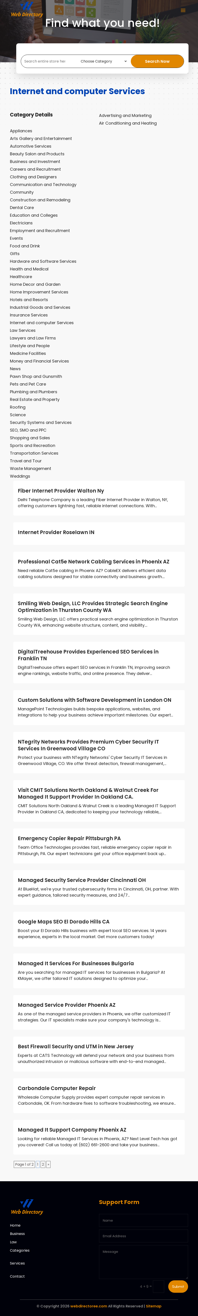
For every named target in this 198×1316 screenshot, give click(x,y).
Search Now (161, 61)
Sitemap (153, 1306)
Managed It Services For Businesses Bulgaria (76, 963)
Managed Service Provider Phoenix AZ (66, 1005)
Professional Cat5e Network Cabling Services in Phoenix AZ (93, 561)
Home (15, 1225)
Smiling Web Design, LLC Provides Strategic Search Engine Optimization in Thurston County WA (93, 607)
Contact (17, 1276)
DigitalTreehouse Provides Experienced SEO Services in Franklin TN (88, 655)
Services (17, 1263)
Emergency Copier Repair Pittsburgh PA (69, 838)
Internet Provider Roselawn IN (56, 532)
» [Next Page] (48, 1164)
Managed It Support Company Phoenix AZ (72, 1129)
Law (13, 1242)
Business (17, 1233)
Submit (178, 1286)
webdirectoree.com (88, 1306)
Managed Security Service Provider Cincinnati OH (82, 880)
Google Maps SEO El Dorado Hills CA (64, 921)
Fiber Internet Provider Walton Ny (61, 490)
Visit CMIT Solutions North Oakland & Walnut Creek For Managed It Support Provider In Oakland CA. (88, 793)
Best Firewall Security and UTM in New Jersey (76, 1046)
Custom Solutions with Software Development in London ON (94, 700)
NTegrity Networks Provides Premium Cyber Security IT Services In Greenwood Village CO (88, 745)
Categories (20, 1250)
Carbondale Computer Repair (57, 1088)
